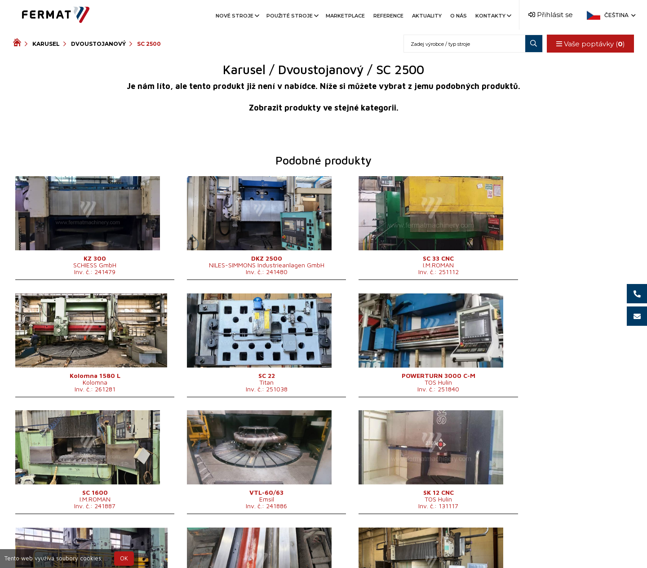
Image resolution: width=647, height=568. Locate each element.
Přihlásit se (550, 14)
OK (124, 558)
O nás (458, 16)
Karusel (46, 43)
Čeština (619, 15)
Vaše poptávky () (590, 44)
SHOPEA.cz (81, 542)
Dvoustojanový (98, 43)
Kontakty (492, 15)
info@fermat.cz (323, 553)
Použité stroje (291, 15)
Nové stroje (237, 15)
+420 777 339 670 (360, 542)
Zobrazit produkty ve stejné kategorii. (324, 107)
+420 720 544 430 (286, 542)
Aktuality (427, 16)
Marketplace (345, 16)
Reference (388, 16)
